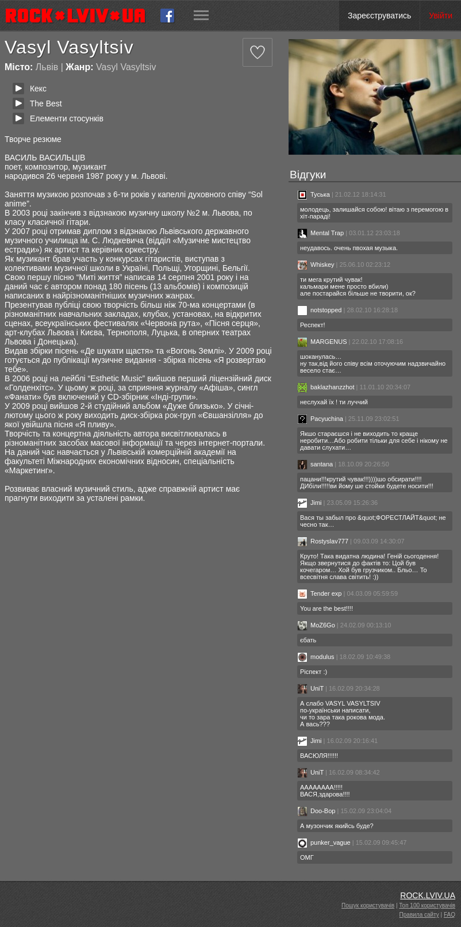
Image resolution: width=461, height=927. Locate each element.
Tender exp (319, 593)
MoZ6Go (316, 625)
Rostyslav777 (322, 541)
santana (315, 464)
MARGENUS (322, 341)
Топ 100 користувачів (427, 905)
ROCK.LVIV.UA (427, 895)
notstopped (319, 310)
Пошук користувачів (367, 905)
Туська (313, 194)
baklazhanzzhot (325, 387)
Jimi (309, 502)
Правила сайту (419, 914)
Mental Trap (320, 232)
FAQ (449, 914)
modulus (316, 656)
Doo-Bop (316, 810)
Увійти (440, 15)
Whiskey (316, 264)
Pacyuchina (320, 418)
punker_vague (324, 842)
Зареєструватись (379, 15)
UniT (310, 688)
